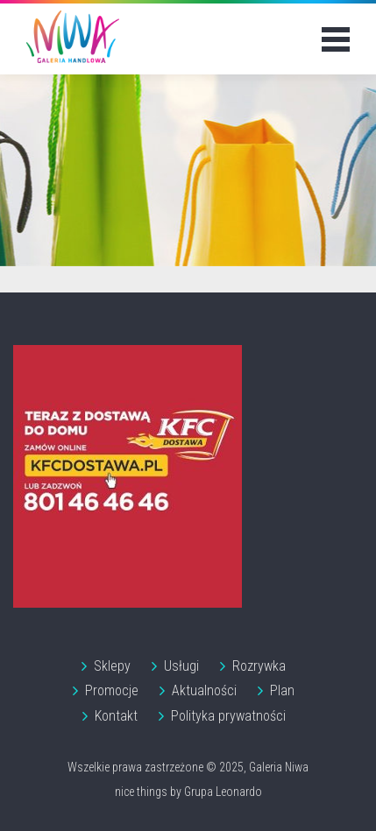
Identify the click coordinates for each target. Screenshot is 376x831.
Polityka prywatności (228, 716)
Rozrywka (259, 666)
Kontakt (116, 716)
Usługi (181, 666)
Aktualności (204, 690)
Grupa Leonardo (223, 792)
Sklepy (112, 666)
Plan (282, 690)
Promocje (111, 690)
